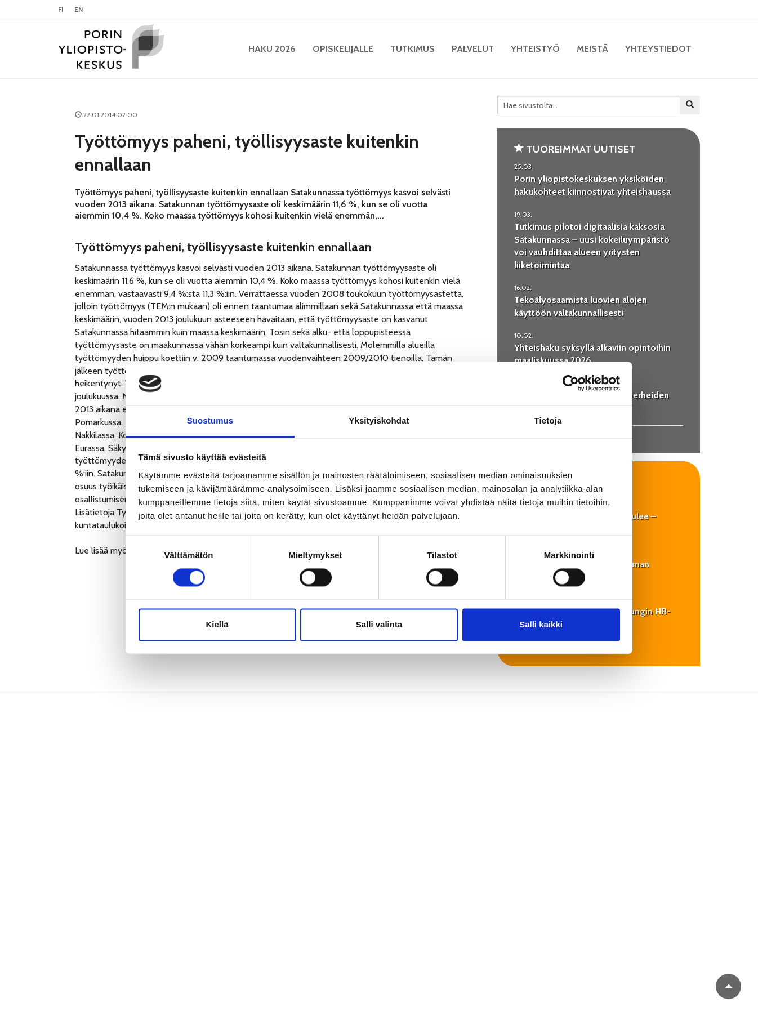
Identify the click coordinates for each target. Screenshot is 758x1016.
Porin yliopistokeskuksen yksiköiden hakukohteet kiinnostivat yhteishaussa (592, 185)
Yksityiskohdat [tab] (379, 420)
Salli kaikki (541, 624)
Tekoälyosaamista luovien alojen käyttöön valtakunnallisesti (580, 306)
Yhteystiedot (658, 48)
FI (60, 9)
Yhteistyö (535, 48)
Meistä (592, 48)
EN (78, 9)
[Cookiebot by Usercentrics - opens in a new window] (570, 383)
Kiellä (217, 624)
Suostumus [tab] (210, 420)
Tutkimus (412, 48)
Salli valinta (379, 624)
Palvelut (473, 48)
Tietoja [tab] (548, 420)
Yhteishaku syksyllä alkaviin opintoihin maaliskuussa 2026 (592, 354)
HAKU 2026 (272, 48)
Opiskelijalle (343, 48)
